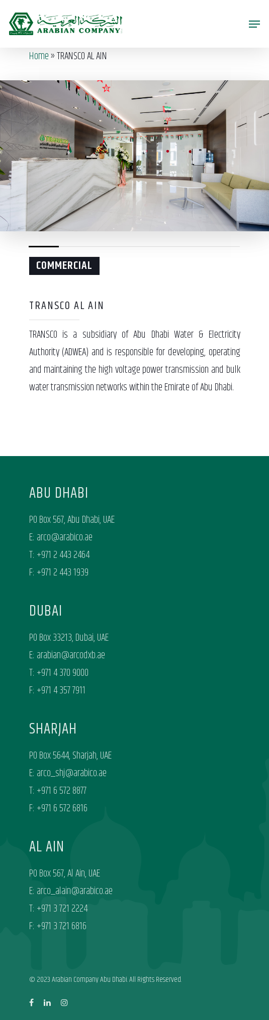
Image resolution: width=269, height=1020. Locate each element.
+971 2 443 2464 (63, 555)
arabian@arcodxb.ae (71, 655)
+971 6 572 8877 (61, 791)
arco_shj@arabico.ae (72, 773)
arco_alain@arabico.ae (75, 891)
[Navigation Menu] (254, 24)
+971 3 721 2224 (62, 909)
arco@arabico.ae (65, 537)
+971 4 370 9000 (62, 673)
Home (39, 56)
